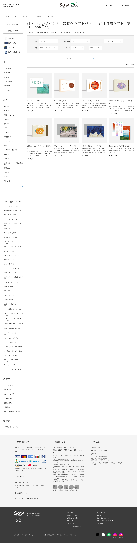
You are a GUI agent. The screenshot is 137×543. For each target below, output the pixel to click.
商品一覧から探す (13, 24)
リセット (68, 58)
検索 (92, 58)
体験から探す (13, 31)
